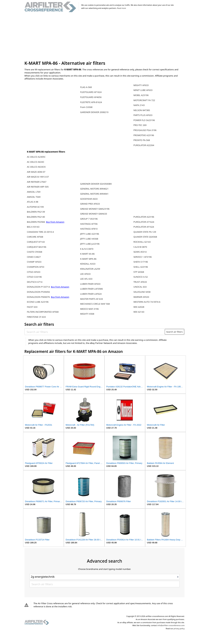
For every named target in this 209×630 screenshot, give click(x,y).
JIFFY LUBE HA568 (89, 238)
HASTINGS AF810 (88, 228)
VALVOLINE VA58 (141, 291)
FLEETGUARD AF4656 (91, 97)
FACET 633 (32, 306)
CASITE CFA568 (34, 251)
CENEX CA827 (34, 256)
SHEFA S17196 (140, 261)
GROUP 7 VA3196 (89, 218)
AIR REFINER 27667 (36, 181)
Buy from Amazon (55, 221)
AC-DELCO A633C (35, 161)
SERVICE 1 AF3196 (142, 256)
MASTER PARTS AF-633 (91, 298)
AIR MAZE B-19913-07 (38, 176)
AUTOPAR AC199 (35, 206)
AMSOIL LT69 (33, 191)
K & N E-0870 (86, 248)
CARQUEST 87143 (36, 241)
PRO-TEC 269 (139, 125)
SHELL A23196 (140, 266)
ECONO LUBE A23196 (37, 301)
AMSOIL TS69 (33, 196)
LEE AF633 (85, 273)
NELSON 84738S (141, 110)
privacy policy (179, 628)
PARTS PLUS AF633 (142, 115)
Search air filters (174, 331)
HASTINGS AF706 (88, 223)
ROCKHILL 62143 (142, 241)
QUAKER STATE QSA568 (145, 236)
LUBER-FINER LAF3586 (91, 288)
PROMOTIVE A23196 (143, 135)
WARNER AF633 (141, 296)
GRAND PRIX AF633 (90, 203)
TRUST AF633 (140, 281)
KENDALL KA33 (87, 263)
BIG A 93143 (33, 226)
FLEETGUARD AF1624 (91, 92)
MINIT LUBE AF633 (142, 90)
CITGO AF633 (33, 271)
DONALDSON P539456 (38, 291)
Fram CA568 (86, 107)
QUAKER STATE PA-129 (144, 231)
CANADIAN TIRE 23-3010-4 (40, 231)
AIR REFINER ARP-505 (38, 186)
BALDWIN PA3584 (36, 221)
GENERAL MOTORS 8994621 (94, 188)
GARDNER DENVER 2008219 (94, 112)
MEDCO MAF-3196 (89, 308)
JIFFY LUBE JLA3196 (90, 243)
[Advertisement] (104, 37)
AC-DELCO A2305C (36, 156)
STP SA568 (138, 271)
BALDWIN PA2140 (36, 216)
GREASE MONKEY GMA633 (93, 213)
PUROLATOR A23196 (143, 216)
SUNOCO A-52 (140, 276)
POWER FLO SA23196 (144, 120)
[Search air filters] (94, 331)
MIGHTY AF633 (141, 85)
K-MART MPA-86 (88, 258)
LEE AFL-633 (86, 278)
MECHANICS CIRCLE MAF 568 (95, 303)
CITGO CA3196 (34, 276)
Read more (121, 8)
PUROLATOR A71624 (143, 221)
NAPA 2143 (139, 105)
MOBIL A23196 (141, 95)
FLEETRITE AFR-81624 (91, 102)
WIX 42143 (138, 311)
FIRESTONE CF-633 (36, 316)
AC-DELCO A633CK (36, 166)
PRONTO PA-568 (141, 140)
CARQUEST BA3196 (36, 246)
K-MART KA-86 (87, 253)
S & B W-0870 (140, 246)
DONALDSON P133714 (38, 286)
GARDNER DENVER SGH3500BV (96, 183)
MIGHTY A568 (87, 313)
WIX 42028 (138, 306)
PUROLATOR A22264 (143, 145)
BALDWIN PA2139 (36, 211)
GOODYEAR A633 (88, 198)
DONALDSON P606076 (38, 296)
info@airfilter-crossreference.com (171, 625)
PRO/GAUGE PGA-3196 (144, 130)
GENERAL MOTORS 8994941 (94, 193)
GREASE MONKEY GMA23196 (94, 208)
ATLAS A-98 (32, 201)
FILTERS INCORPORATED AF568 (43, 311)
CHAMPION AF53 (35, 266)
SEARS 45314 (139, 251)
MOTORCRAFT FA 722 (144, 100)
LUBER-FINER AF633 (90, 283)
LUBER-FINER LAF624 (91, 293)
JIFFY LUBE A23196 (89, 233)
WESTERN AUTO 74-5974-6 (146, 301)
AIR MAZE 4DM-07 (36, 171)
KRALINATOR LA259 (90, 268)
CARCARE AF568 (35, 236)
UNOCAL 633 (139, 286)
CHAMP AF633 (34, 261)
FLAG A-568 (86, 87)
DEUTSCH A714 (34, 281)
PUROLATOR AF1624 (143, 226)
